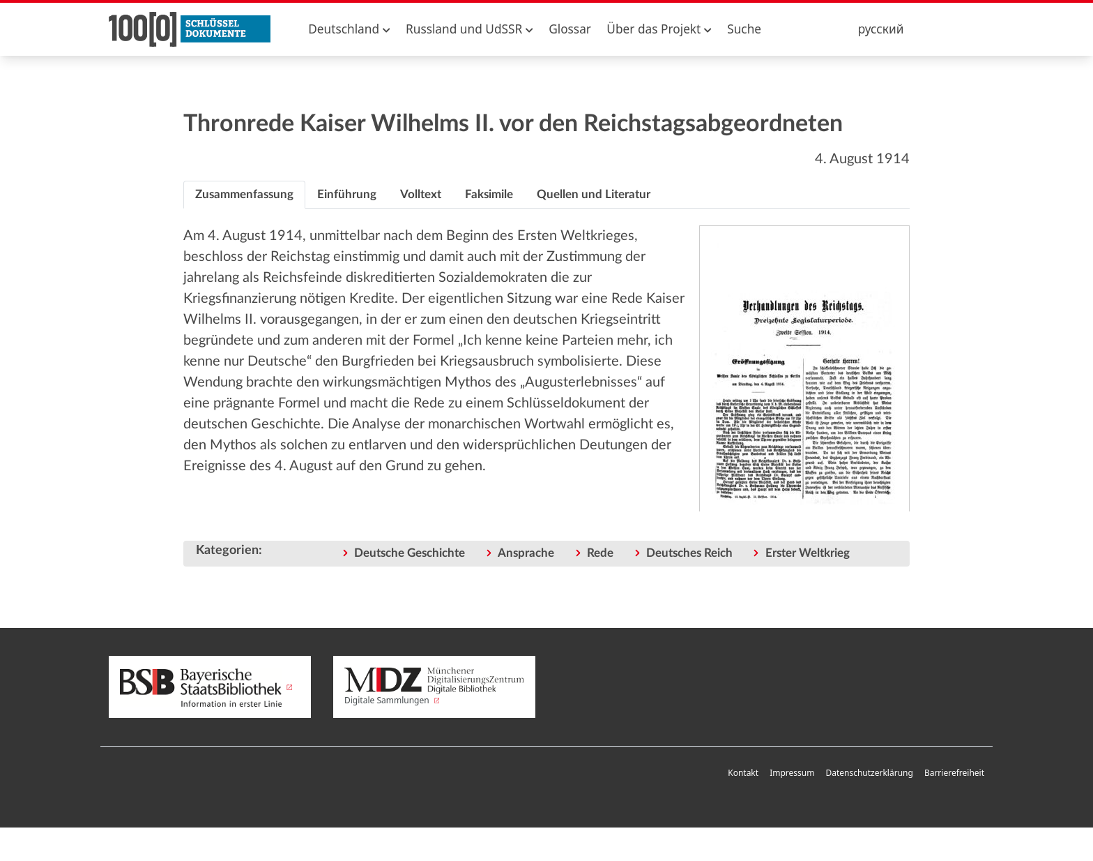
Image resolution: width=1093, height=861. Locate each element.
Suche (744, 29)
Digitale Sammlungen (434, 686)
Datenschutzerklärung (868, 773)
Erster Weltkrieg (807, 553)
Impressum (792, 773)
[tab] (244, 195)
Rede (600, 553)
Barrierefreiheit (954, 773)
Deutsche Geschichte (409, 553)
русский (881, 29)
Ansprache (526, 553)
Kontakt (743, 773)
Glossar (570, 29)
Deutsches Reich (689, 553)
